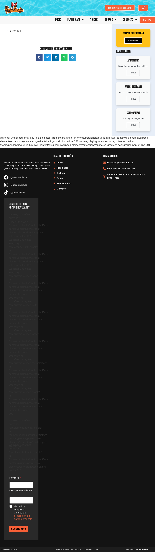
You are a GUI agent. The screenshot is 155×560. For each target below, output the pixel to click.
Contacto (130, 20)
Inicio (58, 20)
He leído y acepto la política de (23, 514)
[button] (39, 57)
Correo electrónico (20, 492)
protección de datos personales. (23, 519)
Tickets (94, 20)
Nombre (15, 477)
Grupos (111, 20)
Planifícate (75, 20)
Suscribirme (18, 528)
